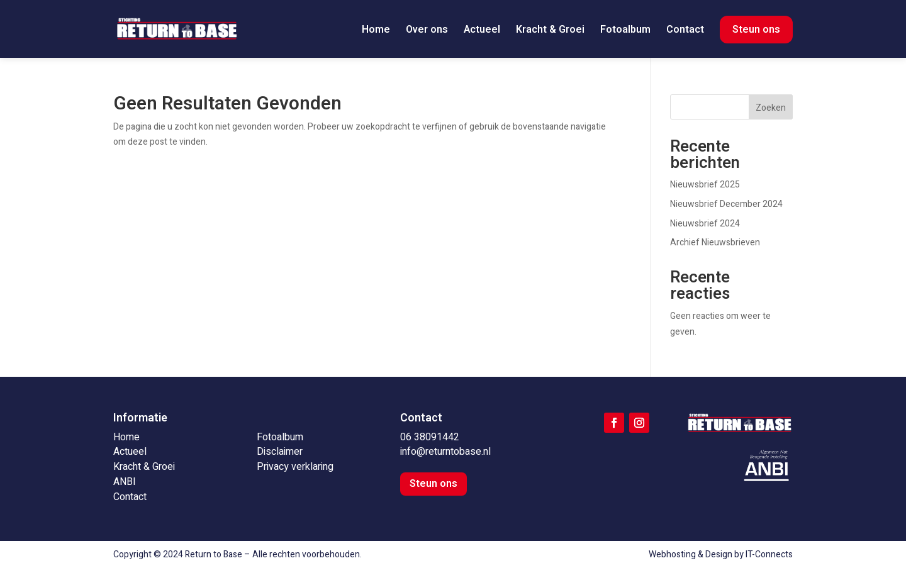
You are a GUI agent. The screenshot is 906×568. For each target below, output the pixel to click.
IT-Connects (769, 554)
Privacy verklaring (295, 466)
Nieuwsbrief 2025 (705, 184)
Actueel (482, 31)
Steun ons (756, 29)
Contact (685, 31)
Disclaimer (280, 451)
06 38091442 (429, 437)
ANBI (124, 481)
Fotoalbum (625, 31)
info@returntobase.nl (445, 451)
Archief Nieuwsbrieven (715, 242)
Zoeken (771, 107)
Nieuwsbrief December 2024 (726, 204)
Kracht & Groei (550, 31)
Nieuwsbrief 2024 (705, 223)
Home (376, 31)
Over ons (427, 31)
